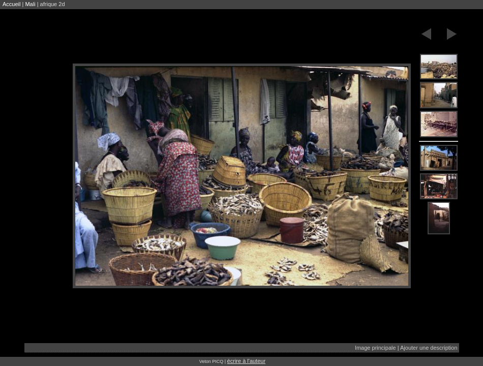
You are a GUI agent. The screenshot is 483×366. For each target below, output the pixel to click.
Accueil (11, 4)
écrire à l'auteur (246, 361)
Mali (30, 4)
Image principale (375, 348)
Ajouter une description (429, 348)
